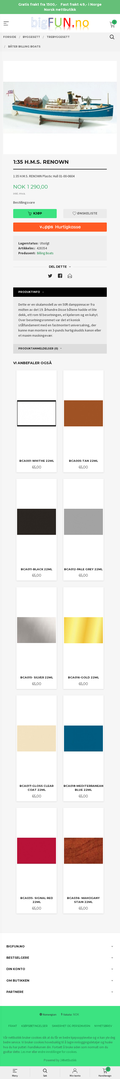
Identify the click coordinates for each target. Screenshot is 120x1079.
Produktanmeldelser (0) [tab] (38, 348)
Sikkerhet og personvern (71, 1026)
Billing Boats (45, 253)
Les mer (26, 1052)
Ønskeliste (85, 213)
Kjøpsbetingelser (34, 1026)
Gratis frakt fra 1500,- (37, 4)
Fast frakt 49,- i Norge (81, 4)
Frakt (12, 1026)
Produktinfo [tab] (29, 292)
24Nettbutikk (68, 1060)
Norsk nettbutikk (60, 9)
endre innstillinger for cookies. (57, 1052)
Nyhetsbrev (103, 1026)
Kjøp (35, 213)
